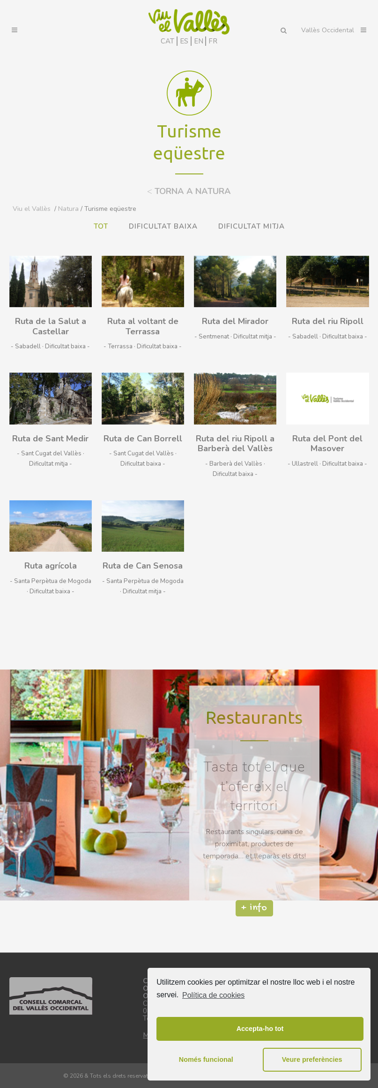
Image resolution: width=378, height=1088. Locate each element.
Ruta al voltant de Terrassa (142, 326)
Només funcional (206, 1059)
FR (212, 41)
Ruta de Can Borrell (143, 438)
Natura (68, 208)
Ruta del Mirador (235, 321)
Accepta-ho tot (260, 1028)
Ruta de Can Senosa (143, 565)
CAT (167, 41)
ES (184, 41)
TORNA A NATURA (189, 191)
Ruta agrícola (50, 565)
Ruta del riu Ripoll (327, 321)
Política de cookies (213, 995)
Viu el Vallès (32, 208)
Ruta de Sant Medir (50, 438)
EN (198, 41)
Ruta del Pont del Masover (327, 443)
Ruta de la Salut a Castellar (50, 326)
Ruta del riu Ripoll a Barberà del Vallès (235, 443)
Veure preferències (312, 1059)
